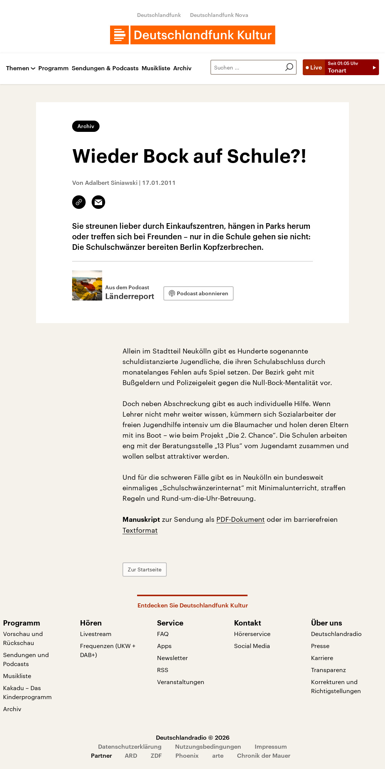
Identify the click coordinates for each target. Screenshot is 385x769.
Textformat (140, 530)
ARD (131, 755)
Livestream (96, 633)
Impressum (271, 746)
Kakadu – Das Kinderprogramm (27, 692)
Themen (17, 68)
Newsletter (172, 657)
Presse (320, 645)
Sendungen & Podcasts (105, 68)
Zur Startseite (145, 569)
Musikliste (156, 68)
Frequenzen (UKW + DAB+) (108, 650)
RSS (162, 669)
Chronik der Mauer (263, 755)
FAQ (163, 633)
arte (217, 755)
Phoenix (187, 755)
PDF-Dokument (240, 519)
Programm (53, 68)
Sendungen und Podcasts (26, 659)
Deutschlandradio (336, 633)
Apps (164, 645)
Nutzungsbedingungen (208, 746)
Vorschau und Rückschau (23, 638)
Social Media (252, 645)
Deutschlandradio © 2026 (192, 737)
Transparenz (328, 669)
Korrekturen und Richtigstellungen (336, 686)
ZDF (156, 755)
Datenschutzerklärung (130, 746)
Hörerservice (252, 633)
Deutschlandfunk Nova (219, 15)
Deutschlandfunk (159, 15)
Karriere (322, 657)
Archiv (182, 68)
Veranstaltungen (180, 681)
